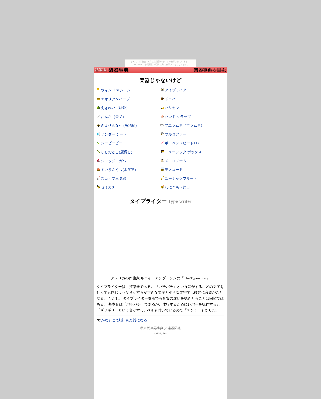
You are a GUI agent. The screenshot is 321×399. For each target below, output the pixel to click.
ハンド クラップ (178, 117)
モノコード (174, 170)
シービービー (111, 143)
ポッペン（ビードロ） (183, 143)
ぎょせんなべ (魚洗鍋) (119, 125)
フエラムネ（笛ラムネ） (184, 125)
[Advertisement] (160, 29)
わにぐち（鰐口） (179, 187)
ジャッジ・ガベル (115, 161)
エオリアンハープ (115, 99)
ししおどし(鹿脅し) (116, 152)
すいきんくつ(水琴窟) (118, 170)
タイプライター (177, 90)
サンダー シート (114, 134)
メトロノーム (175, 161)
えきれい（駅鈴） (115, 108)
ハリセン (172, 108)
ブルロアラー (175, 134)
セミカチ (108, 187)
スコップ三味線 (113, 179)
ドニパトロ (174, 99)
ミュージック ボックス (183, 152)
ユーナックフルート (181, 179)
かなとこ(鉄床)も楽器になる (124, 320)
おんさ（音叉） (113, 117)
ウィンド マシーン (116, 90)
